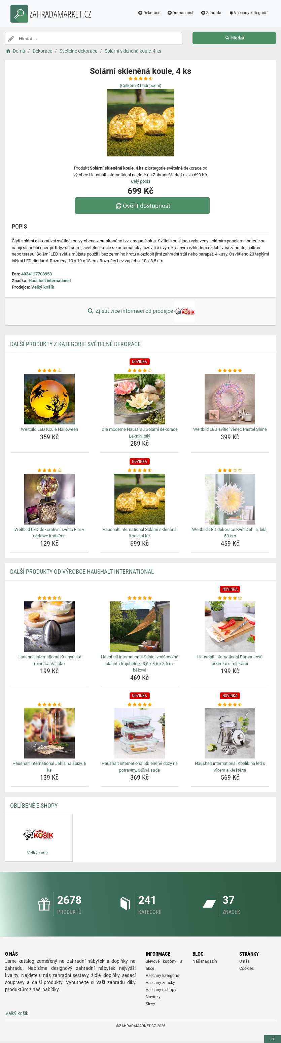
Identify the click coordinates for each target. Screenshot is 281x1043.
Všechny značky (160, 982)
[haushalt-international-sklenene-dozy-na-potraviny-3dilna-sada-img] (139, 733)
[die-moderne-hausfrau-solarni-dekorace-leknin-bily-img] (139, 399)
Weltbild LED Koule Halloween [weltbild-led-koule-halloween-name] (49, 429)
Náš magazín (204, 961)
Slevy (150, 1004)
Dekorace (149, 12)
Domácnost (180, 12)
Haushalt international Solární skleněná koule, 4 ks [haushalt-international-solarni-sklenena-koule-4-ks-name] (139, 533)
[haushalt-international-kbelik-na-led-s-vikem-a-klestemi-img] (230, 733)
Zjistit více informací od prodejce (140, 311)
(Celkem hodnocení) (141, 85)
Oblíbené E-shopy (34, 805)
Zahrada (210, 12)
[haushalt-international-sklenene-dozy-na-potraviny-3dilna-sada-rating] (139, 705)
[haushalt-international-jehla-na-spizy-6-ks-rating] (49, 705)
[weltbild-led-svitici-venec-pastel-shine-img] (230, 399)
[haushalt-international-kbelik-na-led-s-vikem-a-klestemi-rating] (230, 705)
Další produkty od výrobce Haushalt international (82, 571)
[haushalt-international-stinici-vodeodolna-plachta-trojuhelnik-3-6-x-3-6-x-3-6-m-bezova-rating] (139, 598)
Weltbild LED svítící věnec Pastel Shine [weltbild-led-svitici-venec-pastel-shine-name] (230, 429)
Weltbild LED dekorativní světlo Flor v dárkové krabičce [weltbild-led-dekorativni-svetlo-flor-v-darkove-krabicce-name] (49, 533)
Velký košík (42, 287)
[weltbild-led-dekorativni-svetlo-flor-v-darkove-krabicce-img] (49, 499)
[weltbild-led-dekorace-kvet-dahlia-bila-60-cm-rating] (230, 470)
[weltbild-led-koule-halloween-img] (49, 399)
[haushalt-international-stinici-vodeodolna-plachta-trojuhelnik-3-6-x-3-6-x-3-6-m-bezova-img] (139, 626)
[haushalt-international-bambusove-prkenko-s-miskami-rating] (230, 598)
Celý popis (140, 181)
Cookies (246, 968)
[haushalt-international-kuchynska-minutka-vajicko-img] (49, 626)
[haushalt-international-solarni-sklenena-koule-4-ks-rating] (139, 470)
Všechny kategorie (247, 12)
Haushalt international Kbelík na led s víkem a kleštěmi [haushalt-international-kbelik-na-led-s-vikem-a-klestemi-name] (230, 767)
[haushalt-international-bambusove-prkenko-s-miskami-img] (230, 626)
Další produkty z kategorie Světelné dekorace (75, 344)
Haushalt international (50, 280)
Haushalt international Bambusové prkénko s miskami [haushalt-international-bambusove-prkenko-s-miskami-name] (229, 660)
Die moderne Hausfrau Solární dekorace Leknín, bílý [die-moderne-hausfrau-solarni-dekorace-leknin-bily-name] (140, 433)
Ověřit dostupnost (142, 205)
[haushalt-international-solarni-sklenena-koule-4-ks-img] (139, 499)
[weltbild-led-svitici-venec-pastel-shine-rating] (230, 370)
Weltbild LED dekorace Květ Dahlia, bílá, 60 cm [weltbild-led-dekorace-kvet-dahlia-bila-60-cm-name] (230, 533)
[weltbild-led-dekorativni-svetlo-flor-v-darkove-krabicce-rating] (49, 470)
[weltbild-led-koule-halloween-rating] (49, 370)
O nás (244, 961)
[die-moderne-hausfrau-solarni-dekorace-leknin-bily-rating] (139, 370)
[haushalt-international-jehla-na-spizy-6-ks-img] (49, 733)
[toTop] (272, 1039)
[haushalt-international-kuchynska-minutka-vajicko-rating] (49, 598)
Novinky (153, 996)
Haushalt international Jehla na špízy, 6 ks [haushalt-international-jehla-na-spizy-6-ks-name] (49, 767)
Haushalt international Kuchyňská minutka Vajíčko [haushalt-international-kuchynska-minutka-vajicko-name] (49, 660)
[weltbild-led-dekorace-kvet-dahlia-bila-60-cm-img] (230, 499)
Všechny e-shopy (161, 989)
